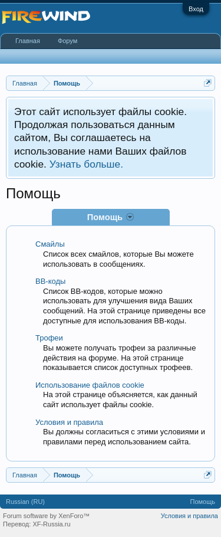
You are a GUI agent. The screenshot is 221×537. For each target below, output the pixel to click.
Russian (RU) (25, 501)
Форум (67, 40)
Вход (196, 8)
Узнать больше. (86, 164)
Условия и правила (69, 422)
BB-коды (50, 281)
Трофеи (49, 337)
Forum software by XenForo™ (46, 515)
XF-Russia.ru (51, 524)
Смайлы (50, 244)
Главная (27, 40)
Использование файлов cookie (89, 385)
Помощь (203, 501)
